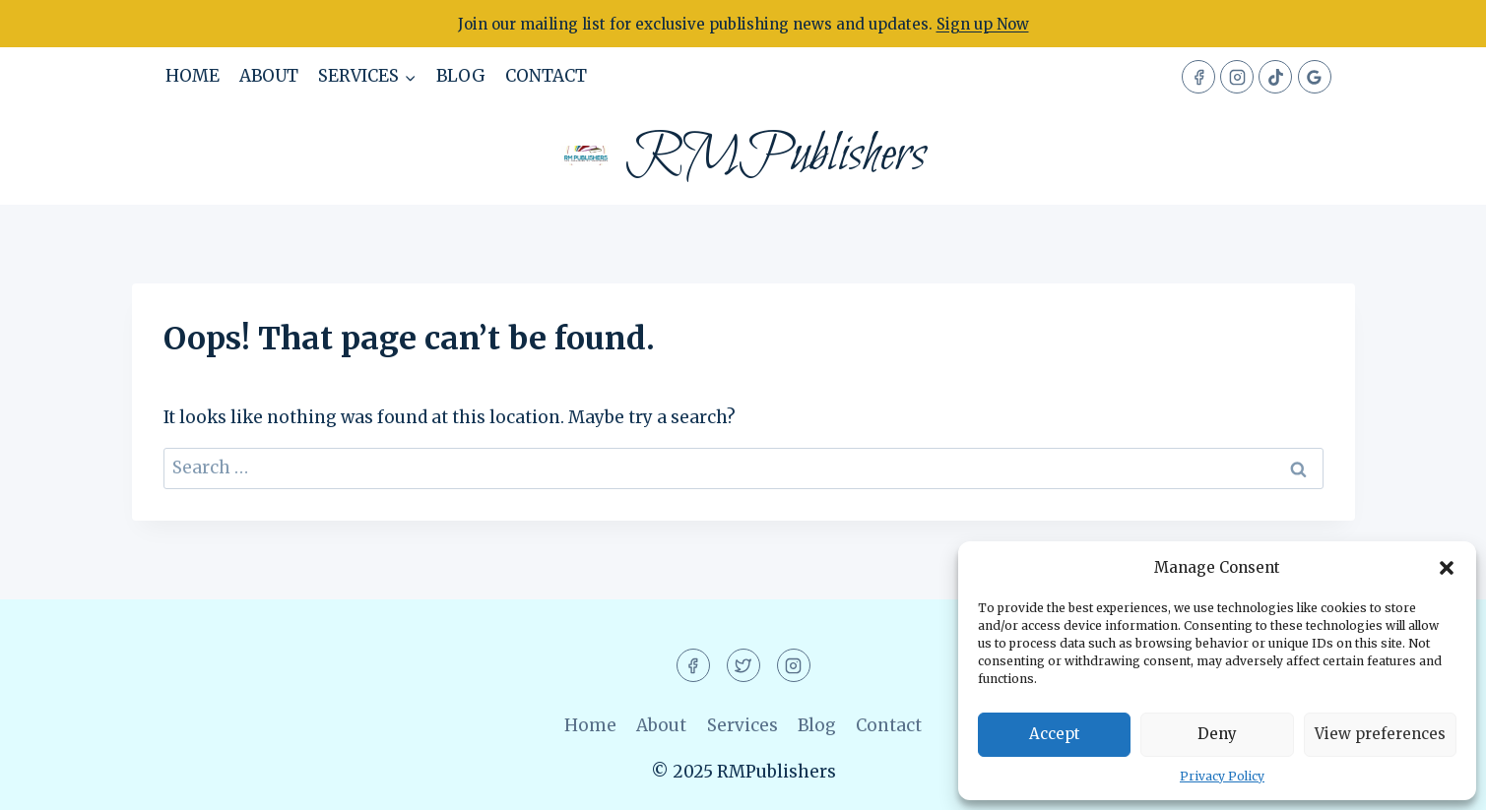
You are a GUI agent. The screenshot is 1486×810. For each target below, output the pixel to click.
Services (742, 725)
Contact (546, 76)
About (268, 76)
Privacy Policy (1222, 776)
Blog (460, 76)
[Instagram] (1237, 76)
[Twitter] (743, 665)
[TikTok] (1275, 76)
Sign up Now (983, 24)
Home (192, 76)
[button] (1446, 568)
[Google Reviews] (1314, 76)
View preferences (1380, 733)
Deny (1217, 733)
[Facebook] (1198, 76)
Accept (1054, 733)
